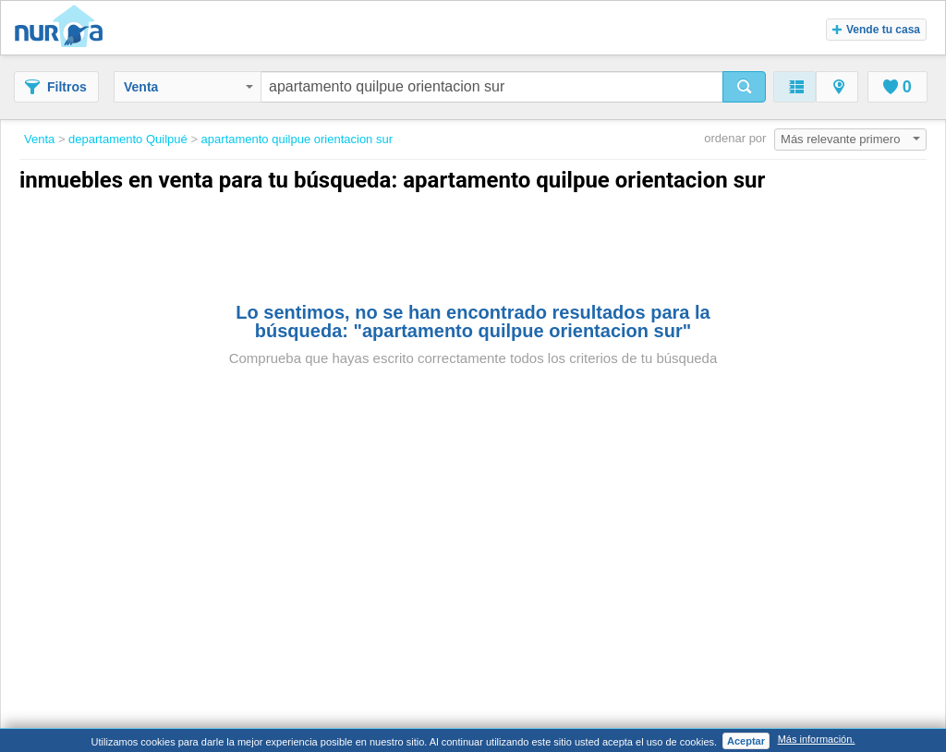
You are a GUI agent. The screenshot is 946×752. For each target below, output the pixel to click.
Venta (188, 86)
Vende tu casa (876, 29)
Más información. (816, 739)
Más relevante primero (850, 139)
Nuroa (63, 28)
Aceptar (746, 740)
